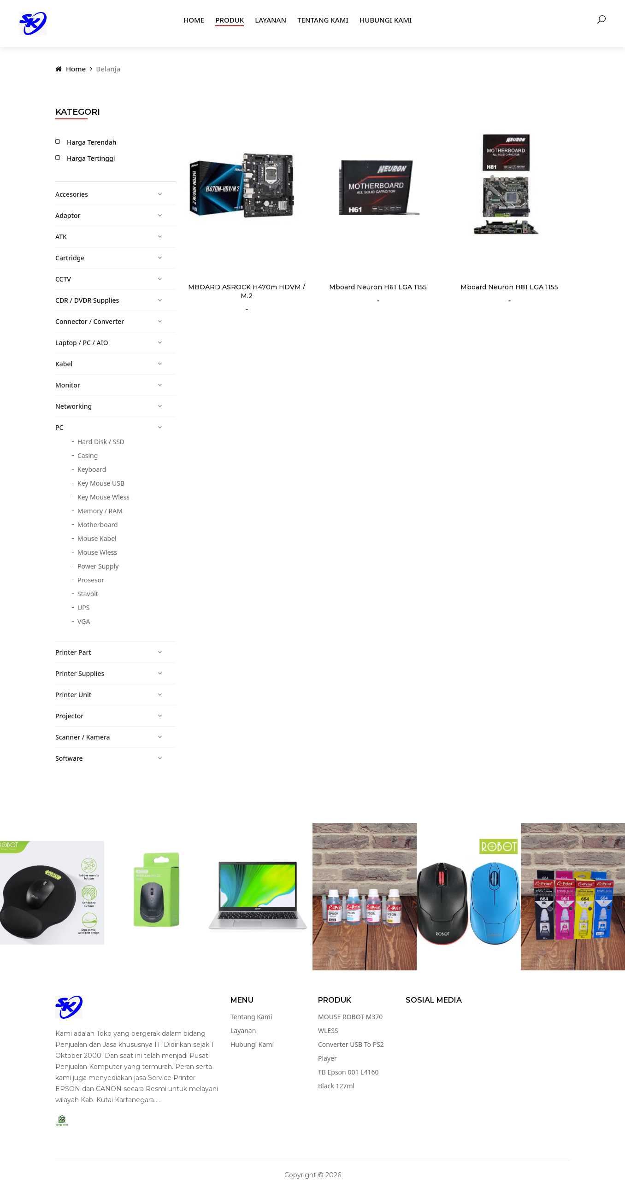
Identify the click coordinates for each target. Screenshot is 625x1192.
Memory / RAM (100, 510)
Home (193, 19)
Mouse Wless (97, 552)
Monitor (67, 385)
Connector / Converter (89, 321)
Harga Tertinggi (88, 158)
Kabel (63, 363)
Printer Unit (73, 694)
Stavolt (87, 593)
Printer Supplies (79, 673)
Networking (73, 406)
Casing (87, 455)
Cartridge (69, 257)
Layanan (270, 19)
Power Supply (97, 566)
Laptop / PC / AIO (81, 342)
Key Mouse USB (100, 483)
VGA (83, 621)
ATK (61, 236)
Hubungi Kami (386, 19)
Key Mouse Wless (103, 497)
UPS (83, 607)
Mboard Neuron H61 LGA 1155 (378, 287)
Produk (229, 19)
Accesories (71, 194)
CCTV (63, 279)
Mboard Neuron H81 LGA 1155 (509, 287)
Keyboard (91, 469)
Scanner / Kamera (82, 737)
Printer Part (73, 652)
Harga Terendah (88, 142)
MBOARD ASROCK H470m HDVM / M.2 (246, 291)
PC (59, 427)
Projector (69, 715)
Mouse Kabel (97, 538)
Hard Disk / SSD (100, 441)
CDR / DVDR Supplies (87, 300)
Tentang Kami (322, 19)
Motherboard (97, 524)
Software (69, 758)
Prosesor (90, 579)
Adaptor (67, 215)
